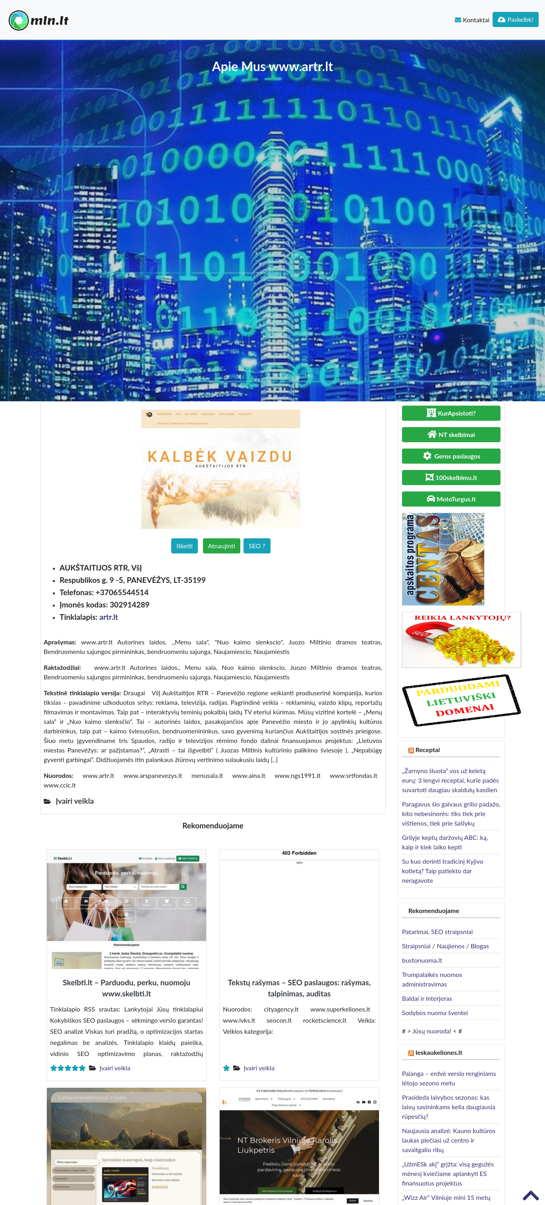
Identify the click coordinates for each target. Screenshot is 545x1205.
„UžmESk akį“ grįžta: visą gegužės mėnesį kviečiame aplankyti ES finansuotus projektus (448, 1173)
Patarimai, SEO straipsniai (437, 931)
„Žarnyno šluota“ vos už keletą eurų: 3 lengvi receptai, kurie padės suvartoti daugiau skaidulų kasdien (450, 780)
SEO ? (257, 545)
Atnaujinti (221, 545)
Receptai (428, 749)
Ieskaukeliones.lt (439, 1052)
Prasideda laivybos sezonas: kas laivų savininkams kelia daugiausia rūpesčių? (448, 1106)
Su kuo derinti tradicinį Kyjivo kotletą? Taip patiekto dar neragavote (442, 870)
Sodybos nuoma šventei (435, 1012)
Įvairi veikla (114, 1068)
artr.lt (108, 616)
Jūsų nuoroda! (431, 1031)
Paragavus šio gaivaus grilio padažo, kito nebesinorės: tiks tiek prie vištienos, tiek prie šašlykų (451, 813)
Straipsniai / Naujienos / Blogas (445, 946)
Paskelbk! (515, 19)
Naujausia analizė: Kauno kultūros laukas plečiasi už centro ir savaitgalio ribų (448, 1140)
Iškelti (184, 545)
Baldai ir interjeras (427, 998)
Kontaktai (472, 19)
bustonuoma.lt (422, 960)
